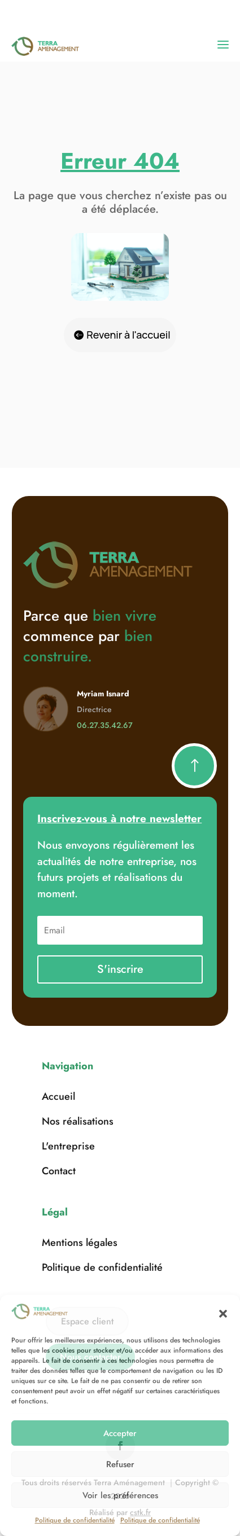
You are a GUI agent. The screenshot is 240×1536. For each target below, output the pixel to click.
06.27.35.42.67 (105, 725)
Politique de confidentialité (75, 1520)
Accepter (120, 1433)
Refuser (120, 1464)
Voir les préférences (120, 1495)
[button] (223, 1313)
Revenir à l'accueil (128, 334)
